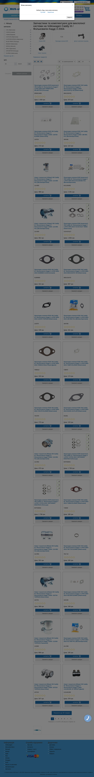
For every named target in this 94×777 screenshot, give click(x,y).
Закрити (69, 17)
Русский (42, 12)
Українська (50, 12)
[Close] (72, 5)
